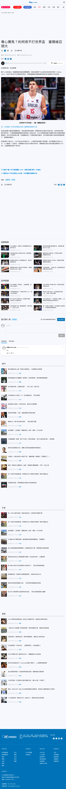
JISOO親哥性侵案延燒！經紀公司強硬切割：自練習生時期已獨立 (28, 619)
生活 (20, 390)
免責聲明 (42, 761)
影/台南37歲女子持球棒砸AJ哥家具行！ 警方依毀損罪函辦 (26, 565)
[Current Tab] (4, 341)
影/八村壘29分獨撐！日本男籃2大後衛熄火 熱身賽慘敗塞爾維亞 (54, 306)
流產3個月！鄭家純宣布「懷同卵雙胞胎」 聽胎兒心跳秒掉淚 (26, 636)
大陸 (15, 756)
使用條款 (42, 756)
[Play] (3, 63)
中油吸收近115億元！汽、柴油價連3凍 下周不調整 (24, 395)
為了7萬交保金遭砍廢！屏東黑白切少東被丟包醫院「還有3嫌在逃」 (28, 474)
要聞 (44, 7)
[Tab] (12, 341)
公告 (55, 752)
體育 (58, 7)
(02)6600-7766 (9, 779)
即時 (34, 7)
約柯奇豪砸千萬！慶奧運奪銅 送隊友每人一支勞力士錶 (21, 306)
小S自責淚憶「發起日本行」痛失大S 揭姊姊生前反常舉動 (26, 698)
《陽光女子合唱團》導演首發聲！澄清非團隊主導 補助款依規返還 (28, 628)
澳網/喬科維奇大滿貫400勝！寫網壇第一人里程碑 (21, 254)
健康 (20, 460)
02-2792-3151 (12, 784)
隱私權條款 (43, 759)
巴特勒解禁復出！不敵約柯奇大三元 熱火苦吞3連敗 (21, 292)
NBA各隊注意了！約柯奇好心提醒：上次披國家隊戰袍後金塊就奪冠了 (54, 299)
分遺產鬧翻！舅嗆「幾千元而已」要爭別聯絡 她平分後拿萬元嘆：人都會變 (31, 439)
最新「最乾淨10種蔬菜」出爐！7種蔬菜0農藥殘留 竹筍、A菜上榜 (28, 465)
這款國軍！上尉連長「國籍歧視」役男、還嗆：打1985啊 (25, 430)
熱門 (39, 7)
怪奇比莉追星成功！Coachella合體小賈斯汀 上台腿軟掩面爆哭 (27, 663)
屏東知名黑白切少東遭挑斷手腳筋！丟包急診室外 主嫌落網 (26, 557)
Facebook (54, 738)
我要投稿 (56, 761)
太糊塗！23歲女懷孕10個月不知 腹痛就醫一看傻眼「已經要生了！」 (29, 456)
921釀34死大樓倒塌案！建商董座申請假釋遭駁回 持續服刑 (26, 539)
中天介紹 (42, 752)
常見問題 (56, 754)
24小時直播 (29, 752)
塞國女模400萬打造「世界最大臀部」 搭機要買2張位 (53, 254)
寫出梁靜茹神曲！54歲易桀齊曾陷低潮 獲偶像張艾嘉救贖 (26, 671)
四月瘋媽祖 (17, 7)
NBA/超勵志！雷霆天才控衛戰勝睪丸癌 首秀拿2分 (21, 246)
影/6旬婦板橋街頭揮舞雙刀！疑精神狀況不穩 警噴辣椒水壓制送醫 (28, 548)
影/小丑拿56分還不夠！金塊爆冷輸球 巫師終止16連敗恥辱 (20, 299)
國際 (20, 417)
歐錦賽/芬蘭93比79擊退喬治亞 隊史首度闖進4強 (21, 261)
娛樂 (54, 7)
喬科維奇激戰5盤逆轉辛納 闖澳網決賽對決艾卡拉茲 (53, 246)
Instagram (56, 738)
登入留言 (61, 319)
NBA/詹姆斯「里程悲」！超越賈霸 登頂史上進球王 (20, 285)
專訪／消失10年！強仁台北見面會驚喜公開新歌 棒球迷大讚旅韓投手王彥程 (31, 689)
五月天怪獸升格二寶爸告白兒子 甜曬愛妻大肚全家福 (24, 654)
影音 (15, 759)
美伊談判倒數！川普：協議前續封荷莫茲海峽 (21, 413)
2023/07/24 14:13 (10, 55)
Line (59, 738)
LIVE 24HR (6, 7)
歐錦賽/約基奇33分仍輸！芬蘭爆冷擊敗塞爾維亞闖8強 (53, 261)
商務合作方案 (43, 763)
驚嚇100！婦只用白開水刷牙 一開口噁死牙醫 (22, 421)
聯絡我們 (56, 756)
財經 (20, 373)
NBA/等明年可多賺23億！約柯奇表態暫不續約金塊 (53, 285)
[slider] (24, 63)
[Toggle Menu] (63, 7)
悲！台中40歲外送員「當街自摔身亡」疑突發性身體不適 (25, 513)
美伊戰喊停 (27, 7)
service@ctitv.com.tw (14, 786)
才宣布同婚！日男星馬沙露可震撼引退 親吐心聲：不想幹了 (26, 680)
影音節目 (28, 754)
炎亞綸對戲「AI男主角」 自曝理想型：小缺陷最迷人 (24, 645)
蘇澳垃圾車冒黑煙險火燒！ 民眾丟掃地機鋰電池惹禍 (24, 583)
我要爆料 (56, 759)
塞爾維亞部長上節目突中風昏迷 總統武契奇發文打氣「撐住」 (21, 268)
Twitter (51, 738)
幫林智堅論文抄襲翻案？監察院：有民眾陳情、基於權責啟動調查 (28, 378)
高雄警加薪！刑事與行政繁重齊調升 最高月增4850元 (24, 574)
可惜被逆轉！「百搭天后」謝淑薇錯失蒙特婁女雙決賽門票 (54, 268)
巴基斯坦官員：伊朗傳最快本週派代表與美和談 (22, 482)
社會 (49, 7)
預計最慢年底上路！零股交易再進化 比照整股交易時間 (25, 369)
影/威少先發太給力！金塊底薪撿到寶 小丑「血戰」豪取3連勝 (53, 292)
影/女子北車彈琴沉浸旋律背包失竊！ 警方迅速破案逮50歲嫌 (26, 591)
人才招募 (42, 754)
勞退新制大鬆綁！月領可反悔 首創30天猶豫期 (22, 404)
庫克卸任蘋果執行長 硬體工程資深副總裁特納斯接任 (24, 448)
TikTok (61, 738)
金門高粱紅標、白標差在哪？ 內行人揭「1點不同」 (24, 386)
